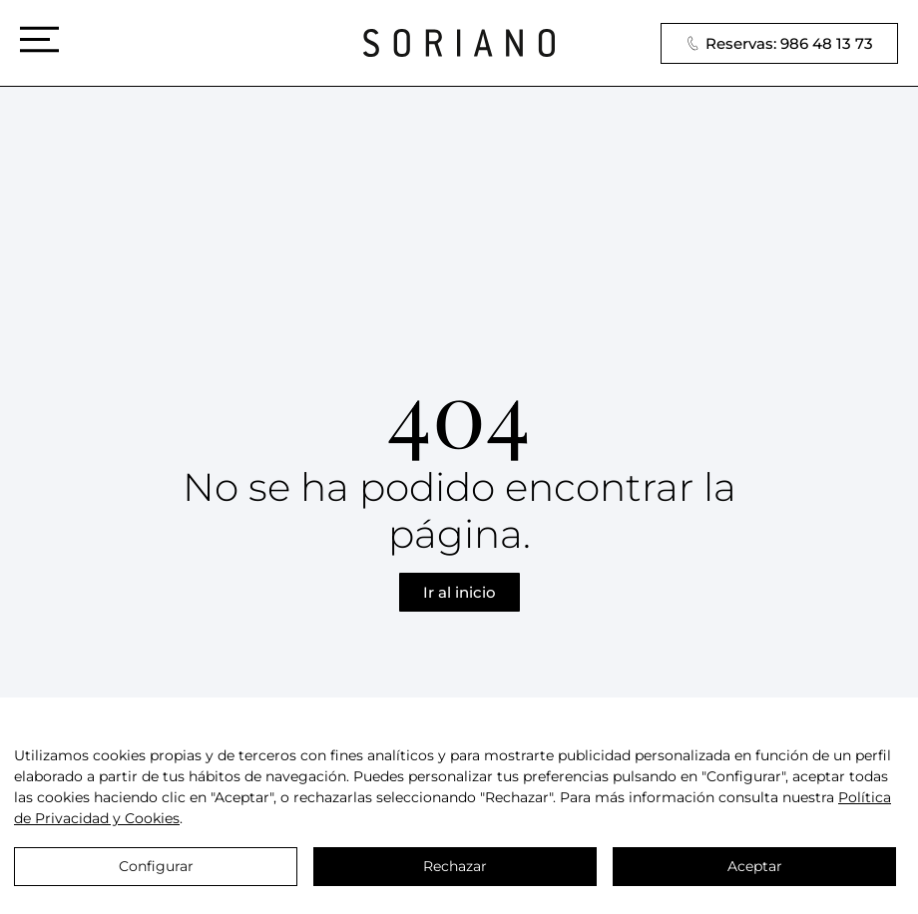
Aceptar (754, 866)
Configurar (156, 866)
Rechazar (455, 866)
